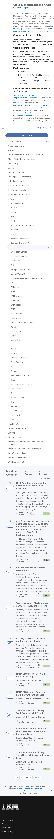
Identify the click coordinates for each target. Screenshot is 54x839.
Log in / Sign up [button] (44, 127)
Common (30, 515)
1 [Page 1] (17, 777)
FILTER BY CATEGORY (14, 141)
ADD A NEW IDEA (27, 135)
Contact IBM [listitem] (7, 820)
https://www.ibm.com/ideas (25, 98)
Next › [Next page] (28, 777)
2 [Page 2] (21, 777)
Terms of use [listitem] (8, 828)
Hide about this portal (21, 8)
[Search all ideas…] (16, 127)
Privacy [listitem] (5, 824)
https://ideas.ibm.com (44, 105)
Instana (23, 515)
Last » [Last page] (36, 777)
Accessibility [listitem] (7, 831)
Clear (48, 141)
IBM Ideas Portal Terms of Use (32, 789)
